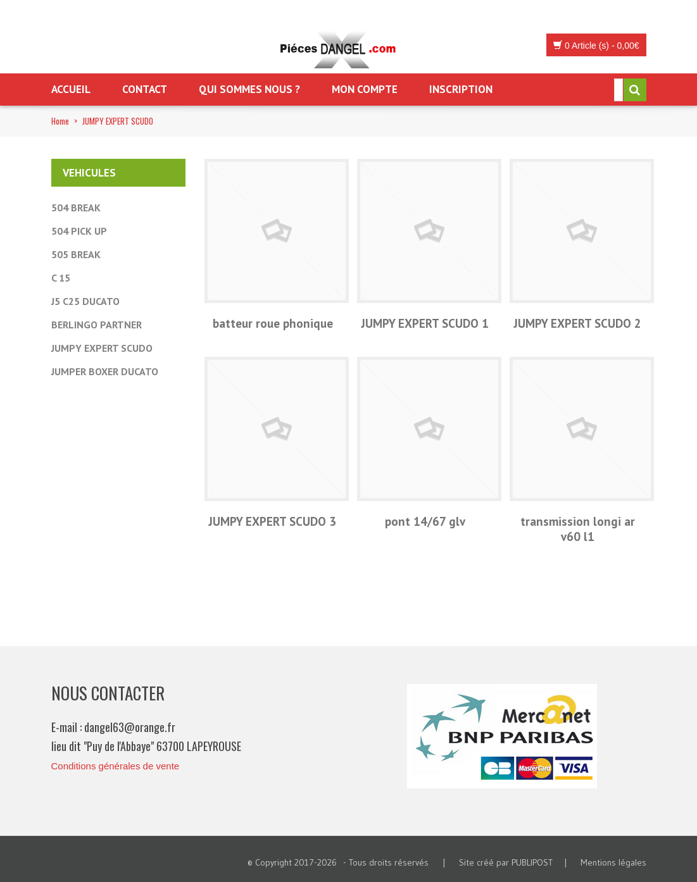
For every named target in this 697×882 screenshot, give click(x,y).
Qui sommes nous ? (249, 89)
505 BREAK (76, 254)
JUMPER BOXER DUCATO (104, 371)
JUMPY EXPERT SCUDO (102, 348)
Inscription (461, 89)
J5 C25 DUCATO (85, 301)
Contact (144, 89)
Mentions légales (613, 862)
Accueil (71, 89)
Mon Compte (365, 89)
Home (60, 121)
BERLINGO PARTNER (96, 324)
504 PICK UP (79, 231)
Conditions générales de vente (115, 766)
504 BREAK (76, 207)
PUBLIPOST (532, 862)
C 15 (60, 277)
